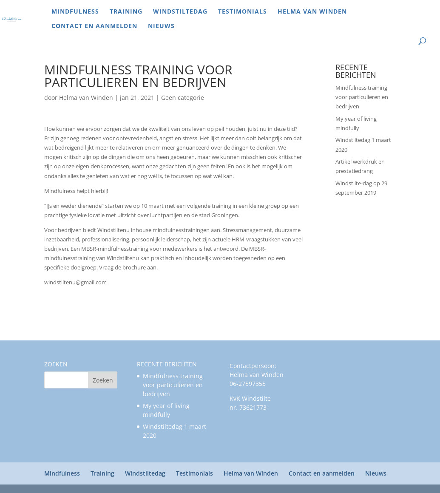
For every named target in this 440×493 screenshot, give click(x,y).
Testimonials (242, 11)
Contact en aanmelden (94, 26)
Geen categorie (182, 98)
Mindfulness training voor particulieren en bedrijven (361, 97)
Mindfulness (75, 11)
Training (126, 11)
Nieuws (161, 26)
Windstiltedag (180, 11)
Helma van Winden (312, 11)
